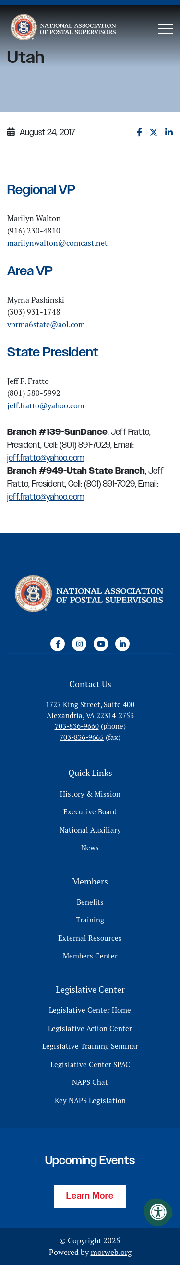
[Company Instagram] (79, 644)
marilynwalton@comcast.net (57, 242)
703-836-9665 (82, 737)
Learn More (90, 1196)
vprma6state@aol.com (46, 324)
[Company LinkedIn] (122, 644)
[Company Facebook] (57, 644)
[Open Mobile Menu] (165, 29)
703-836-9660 (77, 726)
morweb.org (111, 1252)
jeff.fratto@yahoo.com (45, 405)
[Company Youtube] (101, 644)
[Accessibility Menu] (158, 1212)
